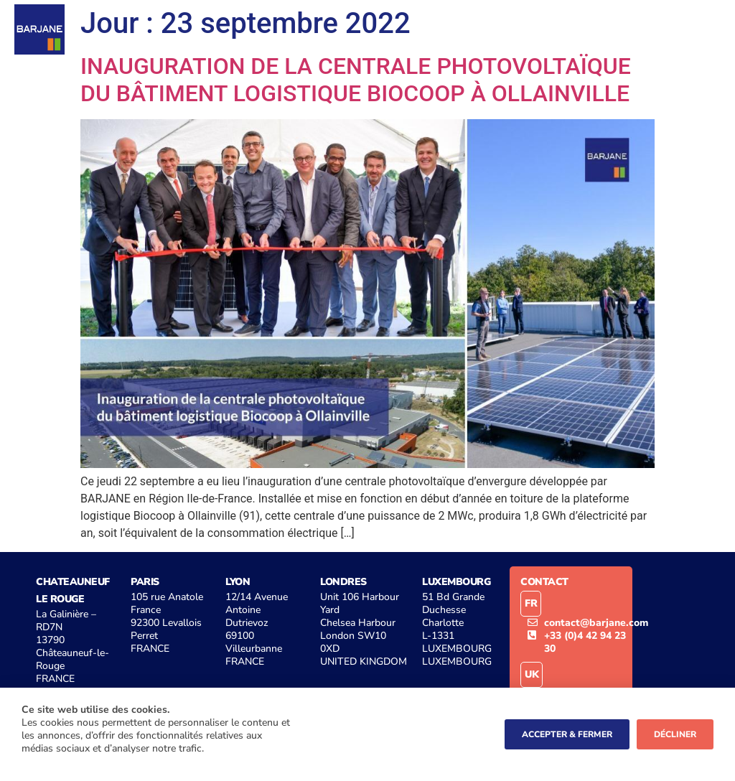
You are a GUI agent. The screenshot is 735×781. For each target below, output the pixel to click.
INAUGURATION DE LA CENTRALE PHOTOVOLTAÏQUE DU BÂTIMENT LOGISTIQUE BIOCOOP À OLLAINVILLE (355, 79)
